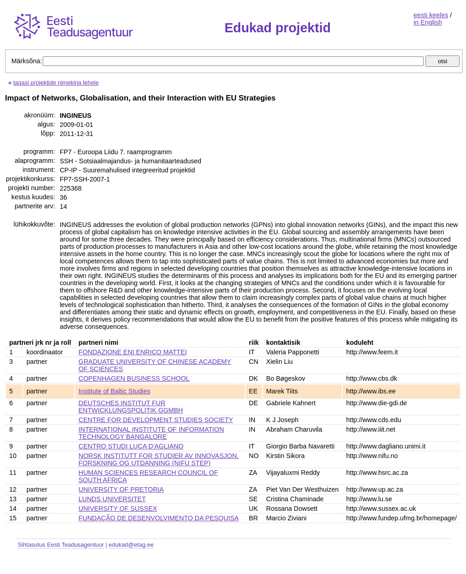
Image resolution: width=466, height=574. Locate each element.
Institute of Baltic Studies (115, 391)
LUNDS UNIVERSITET (112, 499)
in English (428, 22)
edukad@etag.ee (131, 544)
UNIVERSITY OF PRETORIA (121, 489)
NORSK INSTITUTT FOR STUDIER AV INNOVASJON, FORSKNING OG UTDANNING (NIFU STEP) (159, 459)
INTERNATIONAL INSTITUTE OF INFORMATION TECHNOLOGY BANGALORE (151, 433)
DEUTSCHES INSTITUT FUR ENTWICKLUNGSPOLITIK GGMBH (131, 406)
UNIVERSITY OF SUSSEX (118, 508)
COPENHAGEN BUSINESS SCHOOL (134, 378)
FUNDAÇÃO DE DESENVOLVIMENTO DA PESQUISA (159, 518)
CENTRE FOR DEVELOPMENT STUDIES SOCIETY (156, 419)
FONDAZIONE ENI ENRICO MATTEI (133, 352)
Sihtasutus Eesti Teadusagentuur (61, 544)
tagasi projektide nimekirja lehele (56, 82)
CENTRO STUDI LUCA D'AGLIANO (131, 446)
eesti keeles (431, 15)
